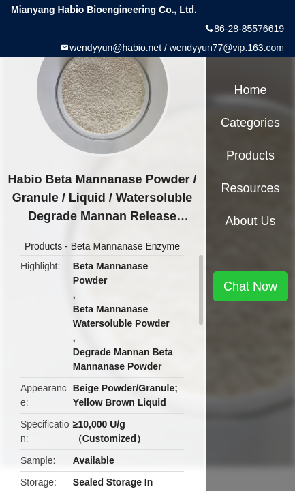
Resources (250, 188)
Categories (250, 123)
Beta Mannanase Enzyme (125, 246)
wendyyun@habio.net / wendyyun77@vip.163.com (176, 47)
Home (250, 90)
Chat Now (250, 286)
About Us (250, 221)
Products (43, 246)
